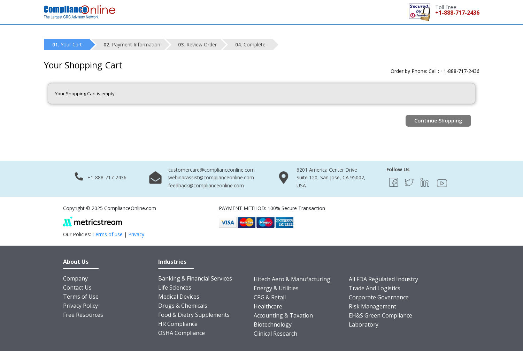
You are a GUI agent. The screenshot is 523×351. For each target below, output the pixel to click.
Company (75, 278)
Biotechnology (273, 324)
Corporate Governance (379, 297)
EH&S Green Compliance (380, 315)
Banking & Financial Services (195, 278)
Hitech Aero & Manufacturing (292, 279)
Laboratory (363, 324)
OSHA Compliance (181, 333)
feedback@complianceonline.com (206, 185)
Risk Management (372, 306)
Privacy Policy (80, 305)
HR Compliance (178, 324)
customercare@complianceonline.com (211, 169)
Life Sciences (174, 287)
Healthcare (268, 306)
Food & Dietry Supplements (194, 315)
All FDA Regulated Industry (383, 279)
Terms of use (107, 234)
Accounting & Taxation (283, 315)
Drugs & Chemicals (182, 305)
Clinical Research (275, 333)
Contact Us (77, 287)
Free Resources (83, 315)
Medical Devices (178, 296)
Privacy (136, 234)
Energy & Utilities (276, 288)
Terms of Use (81, 296)
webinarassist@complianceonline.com (211, 177)
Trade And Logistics (374, 288)
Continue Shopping (438, 120)
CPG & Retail (270, 297)
